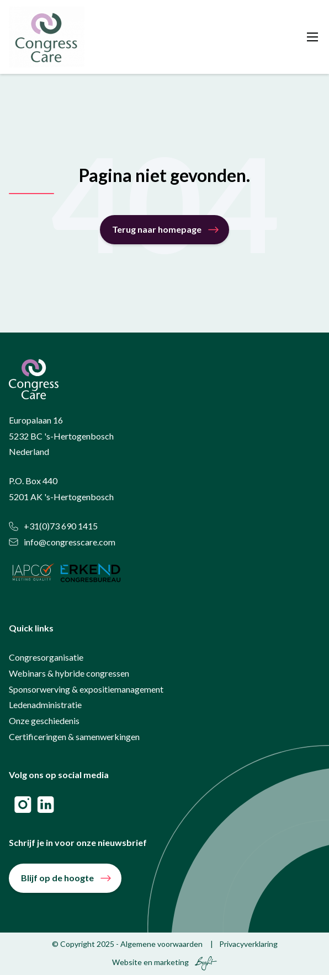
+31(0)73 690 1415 (53, 526)
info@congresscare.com (62, 542)
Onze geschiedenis (44, 720)
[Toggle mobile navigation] (312, 37)
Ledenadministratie (45, 704)
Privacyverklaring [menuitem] (248, 944)
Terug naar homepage (156, 229)
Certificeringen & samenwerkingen (74, 736)
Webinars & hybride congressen (69, 673)
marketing (171, 962)
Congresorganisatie (46, 657)
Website (127, 962)
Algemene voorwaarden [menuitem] (161, 944)
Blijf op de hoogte (57, 877)
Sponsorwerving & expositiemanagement (86, 689)
